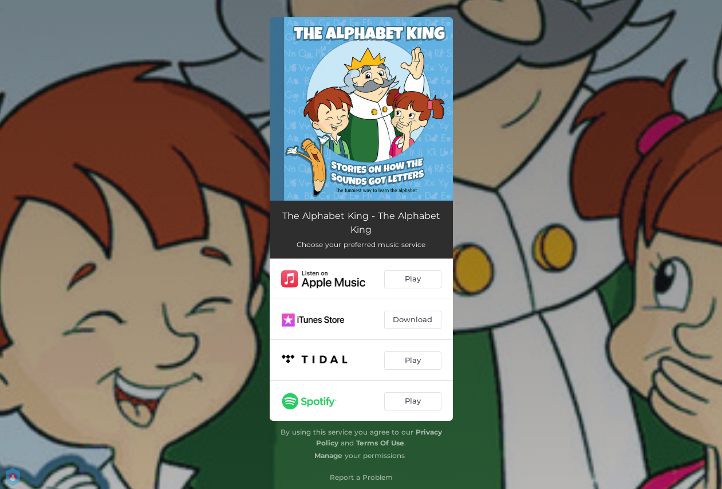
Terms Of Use (380, 443)
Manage (328, 455)
